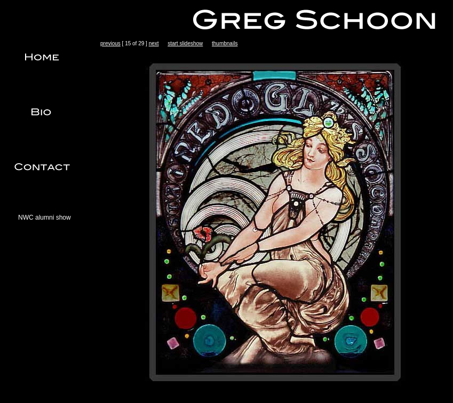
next (154, 43)
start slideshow (185, 43)
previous (110, 43)
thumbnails (224, 43)
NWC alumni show (44, 217)
